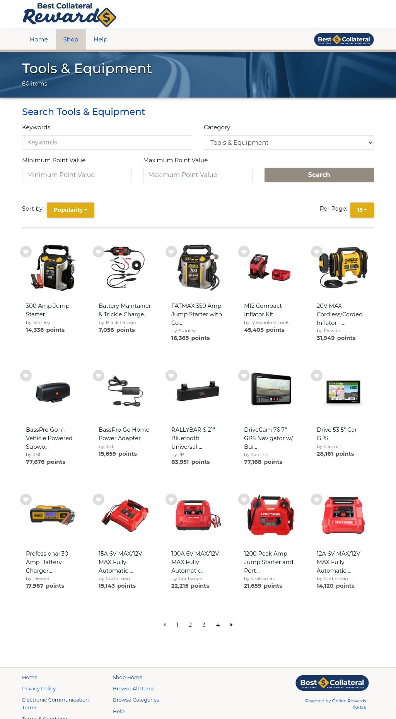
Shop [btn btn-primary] (71, 39)
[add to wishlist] (26, 251)
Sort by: (34, 208)
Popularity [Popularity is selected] (68, 209)
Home (39, 39)
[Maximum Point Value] (198, 175)
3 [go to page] (203, 624)
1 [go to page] (177, 624)
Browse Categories (136, 709)
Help (101, 39)
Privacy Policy (39, 698)
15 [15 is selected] (360, 209)
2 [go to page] (190, 624)
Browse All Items (133, 698)
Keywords (36, 127)
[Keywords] (107, 142)
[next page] (231, 625)
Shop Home (127, 687)
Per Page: (335, 208)
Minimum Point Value (53, 160)
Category (217, 127)
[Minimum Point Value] (76, 175)
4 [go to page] (218, 624)
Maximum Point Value (175, 160)
